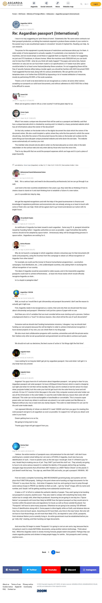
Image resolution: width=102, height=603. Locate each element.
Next (58, 552)
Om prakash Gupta (26, 218)
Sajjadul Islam (25, 352)
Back (44, 552)
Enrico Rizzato (25, 244)
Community (28, 587)
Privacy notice (28, 584)
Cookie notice (8, 587)
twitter (33, 570)
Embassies (50, 14)
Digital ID (18, 587)
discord (72, 570)
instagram (91, 570)
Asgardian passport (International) (67, 14)
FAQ (4, 589)
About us (6, 584)
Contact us (12, 589)
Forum (14, 14)
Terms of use (16, 584)
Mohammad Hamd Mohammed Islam (33, 172)
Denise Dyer (24, 445)
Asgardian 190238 (26, 292)
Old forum (21, 14)
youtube (52, 570)
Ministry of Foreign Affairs (36, 14)
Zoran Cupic (24, 112)
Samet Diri (24, 94)
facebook (14, 570)
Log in (96, 4)
